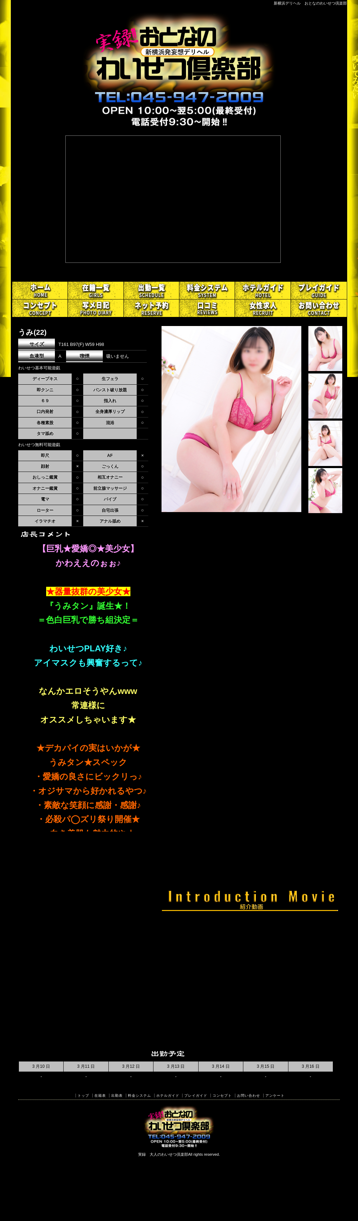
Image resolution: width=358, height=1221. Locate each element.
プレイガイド (195, 1095)
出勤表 (117, 1095)
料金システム (139, 1095)
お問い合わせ (248, 1095)
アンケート (275, 1095)
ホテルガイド (167, 1095)
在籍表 (100, 1095)
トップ (83, 1095)
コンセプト (222, 1095)
